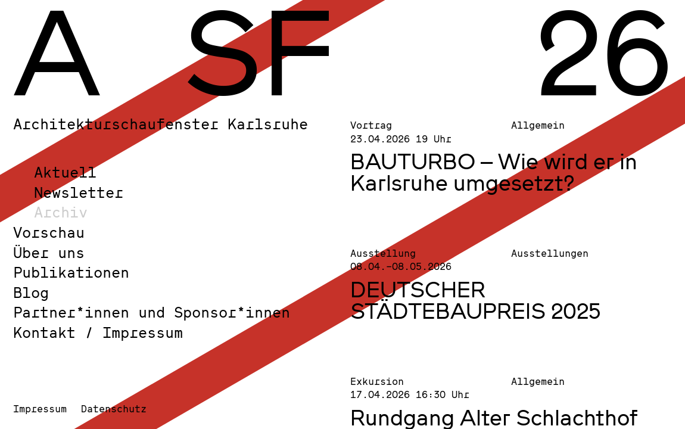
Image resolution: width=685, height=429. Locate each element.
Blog (31, 292)
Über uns (49, 252)
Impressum (40, 408)
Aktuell (65, 172)
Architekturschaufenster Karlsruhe (160, 123)
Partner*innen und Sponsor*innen (151, 312)
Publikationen (71, 272)
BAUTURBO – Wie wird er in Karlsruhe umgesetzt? (493, 171)
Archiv (61, 211)
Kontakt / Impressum (98, 332)
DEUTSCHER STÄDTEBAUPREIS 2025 (475, 300)
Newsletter (78, 192)
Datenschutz (114, 408)
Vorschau (49, 232)
